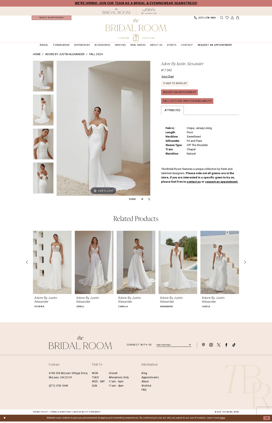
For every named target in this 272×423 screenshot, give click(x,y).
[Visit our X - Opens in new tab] (219, 346)
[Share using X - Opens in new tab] (149, 201)
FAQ (144, 391)
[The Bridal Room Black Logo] (116, 11)
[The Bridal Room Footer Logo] (80, 344)
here (222, 419)
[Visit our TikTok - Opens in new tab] (234, 346)
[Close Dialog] (4, 419)
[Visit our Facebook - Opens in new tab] (226, 346)
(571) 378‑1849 (58, 387)
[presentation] (52, 263)
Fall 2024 (96, 55)
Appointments (150, 378)
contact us (194, 184)
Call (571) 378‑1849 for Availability (188, 103)
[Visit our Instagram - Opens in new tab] (211, 346)
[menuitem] (51, 19)
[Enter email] (173, 346)
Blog (144, 374)
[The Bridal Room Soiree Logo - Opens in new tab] (149, 11)
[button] (232, 18)
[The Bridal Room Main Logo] (136, 29)
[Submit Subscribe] (189, 346)
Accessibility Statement (87, 413)
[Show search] (221, 18)
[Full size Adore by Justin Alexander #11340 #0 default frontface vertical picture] (103, 130)
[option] (43, 79)
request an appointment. (221, 184)
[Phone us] (205, 18)
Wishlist (146, 387)
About (145, 383)
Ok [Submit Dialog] (266, 419)
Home (37, 55)
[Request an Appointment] (51, 19)
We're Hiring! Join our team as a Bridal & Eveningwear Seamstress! (136, 3)
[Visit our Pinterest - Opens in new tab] (203, 346)
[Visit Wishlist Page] (227, 18)
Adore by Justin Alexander (65, 55)
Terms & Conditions (60, 413)
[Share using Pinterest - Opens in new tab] (142, 201)
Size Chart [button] (168, 78)
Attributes (172, 113)
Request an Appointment (180, 94)
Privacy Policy (40, 413)
